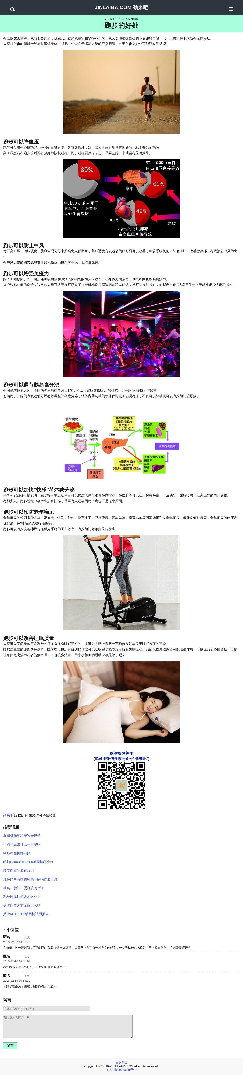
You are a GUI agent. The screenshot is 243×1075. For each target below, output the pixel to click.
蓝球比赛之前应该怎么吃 (21, 905)
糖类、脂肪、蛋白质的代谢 (23, 888)
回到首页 (121, 1062)
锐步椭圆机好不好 (16, 853)
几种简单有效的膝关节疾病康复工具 (30, 879)
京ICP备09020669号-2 (121, 1069)
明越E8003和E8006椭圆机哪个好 (28, 862)
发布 (10, 1045)
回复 (27, 937)
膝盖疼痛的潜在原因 (18, 870)
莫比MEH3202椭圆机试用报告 (26, 914)
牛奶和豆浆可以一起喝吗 (21, 844)
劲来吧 (8, 815)
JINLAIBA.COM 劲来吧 (121, 7)
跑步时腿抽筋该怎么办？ (21, 896)
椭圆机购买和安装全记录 (21, 836)
